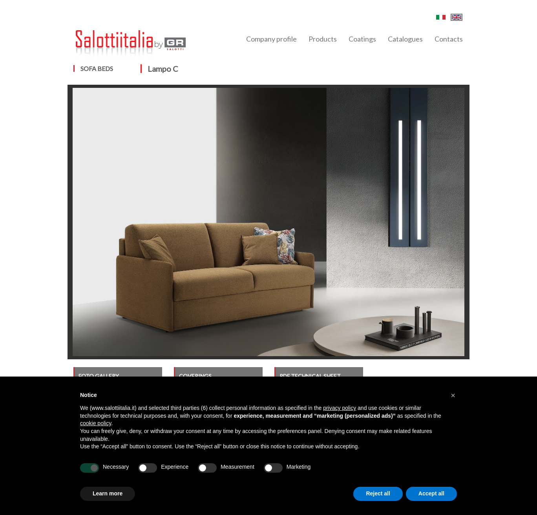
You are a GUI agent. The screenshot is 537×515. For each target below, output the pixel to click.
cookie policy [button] (95, 423)
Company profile (271, 39)
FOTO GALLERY (99, 376)
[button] (453, 395)
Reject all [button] (378, 493)
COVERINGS (195, 376)
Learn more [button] (107, 493)
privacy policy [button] (339, 408)
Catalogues (405, 39)
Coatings (362, 39)
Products (323, 39)
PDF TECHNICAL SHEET (310, 376)
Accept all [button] (431, 493)
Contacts (449, 39)
